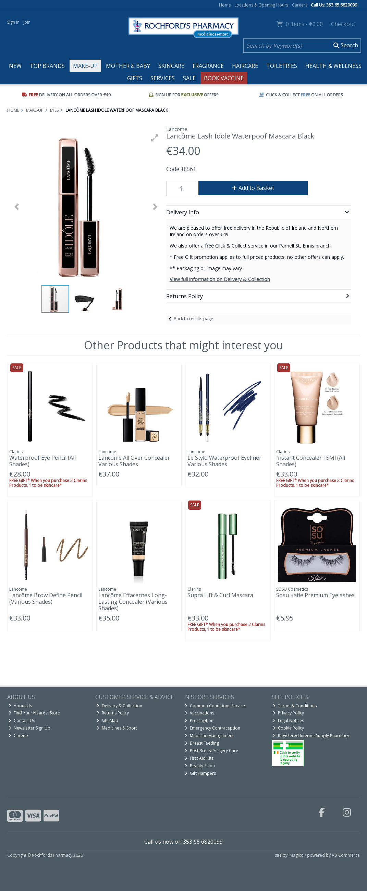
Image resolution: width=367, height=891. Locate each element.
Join (26, 22)
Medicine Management (209, 735)
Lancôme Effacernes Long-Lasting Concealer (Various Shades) (133, 601)
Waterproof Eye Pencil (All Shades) (42, 461)
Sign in (13, 22)
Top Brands (47, 66)
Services (162, 78)
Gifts (134, 78)
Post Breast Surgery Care (211, 751)
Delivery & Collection (119, 706)
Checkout (343, 24)
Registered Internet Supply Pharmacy (311, 735)
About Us (20, 706)
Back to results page (193, 319)
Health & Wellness (333, 66)
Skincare (171, 66)
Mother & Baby (128, 66)
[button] (154, 137)
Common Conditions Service (215, 706)
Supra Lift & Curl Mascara (220, 595)
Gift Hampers (200, 773)
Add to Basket (253, 188)
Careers (299, 5)
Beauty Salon (200, 766)
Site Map (107, 720)
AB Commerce (346, 855)
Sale (189, 78)
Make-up (85, 66)
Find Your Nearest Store (34, 713)
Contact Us (22, 720)
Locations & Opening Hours (261, 5)
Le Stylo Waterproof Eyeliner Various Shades (224, 461)
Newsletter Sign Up (29, 728)
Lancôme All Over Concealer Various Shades (134, 461)
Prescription (199, 720)
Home (225, 5)
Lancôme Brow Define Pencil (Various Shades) (45, 598)
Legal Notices (288, 720)
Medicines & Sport (117, 728)
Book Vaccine (224, 78)
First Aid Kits (199, 758)
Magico (297, 855)
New (15, 66)
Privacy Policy (288, 713)
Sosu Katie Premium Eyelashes (315, 595)
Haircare (245, 66)
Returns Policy (113, 713)
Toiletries (281, 66)
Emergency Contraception (212, 728)
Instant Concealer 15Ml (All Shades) (310, 461)
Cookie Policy (288, 728)
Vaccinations (199, 713)
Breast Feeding (202, 743)
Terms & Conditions (295, 706)
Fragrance (208, 66)
